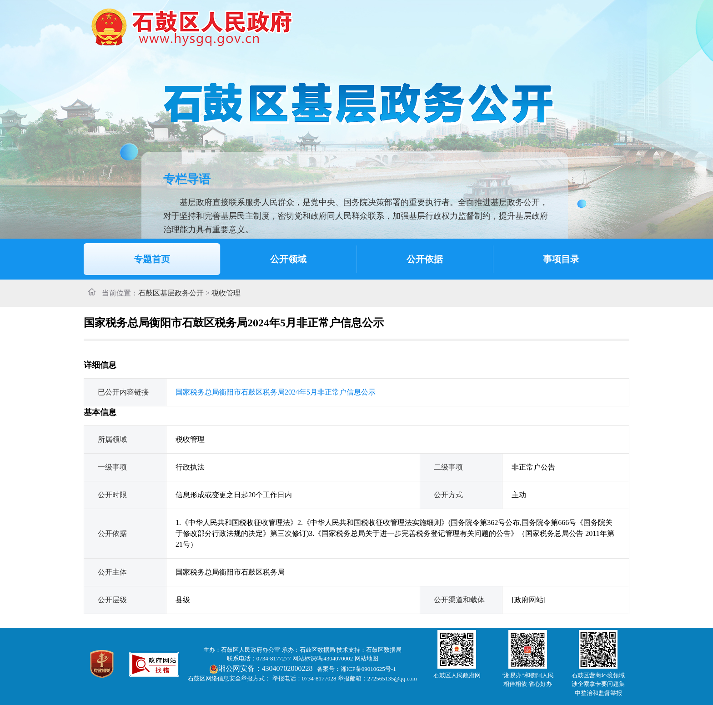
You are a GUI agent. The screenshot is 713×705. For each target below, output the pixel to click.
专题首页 (152, 259)
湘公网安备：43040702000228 (262, 668)
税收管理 (226, 293)
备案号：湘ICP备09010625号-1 (356, 668)
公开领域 (288, 259)
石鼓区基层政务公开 (171, 293)
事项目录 (561, 259)
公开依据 (425, 259)
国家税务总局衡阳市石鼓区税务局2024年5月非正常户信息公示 (276, 392)
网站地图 (366, 658)
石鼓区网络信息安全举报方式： (229, 678)
